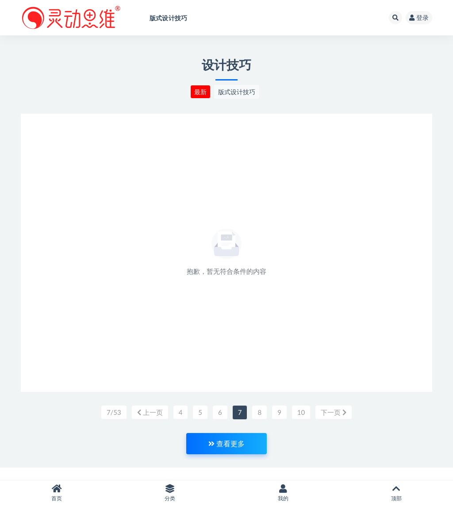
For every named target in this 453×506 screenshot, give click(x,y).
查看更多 (226, 443)
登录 (419, 17)
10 (301, 412)
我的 (283, 493)
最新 (200, 92)
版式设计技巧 (236, 92)
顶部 (396, 493)
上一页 (150, 412)
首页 (56, 493)
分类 (169, 493)
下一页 (333, 412)
